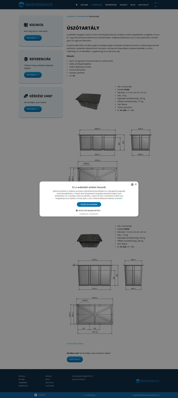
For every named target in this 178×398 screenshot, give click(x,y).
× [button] (136, 184)
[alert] (89, 199)
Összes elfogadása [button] (89, 204)
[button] (89, 210)
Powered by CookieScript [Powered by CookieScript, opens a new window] (89, 214)
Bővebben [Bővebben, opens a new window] (118, 198)
